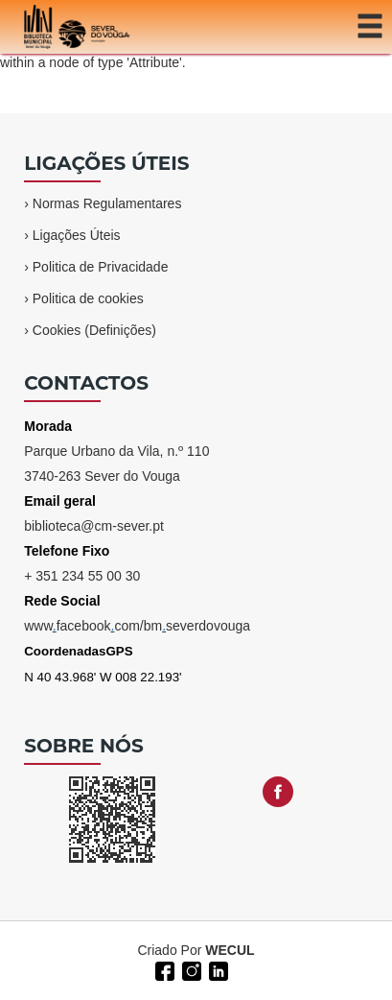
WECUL (229, 950)
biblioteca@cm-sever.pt (94, 526)
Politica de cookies (88, 298)
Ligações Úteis (77, 235)
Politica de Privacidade (101, 266)
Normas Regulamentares (107, 203)
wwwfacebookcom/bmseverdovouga (137, 625)
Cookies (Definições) (94, 330)
